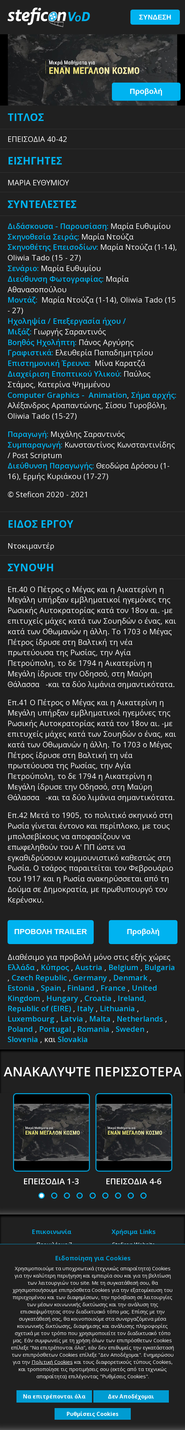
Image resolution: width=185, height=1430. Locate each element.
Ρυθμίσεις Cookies (92, 1414)
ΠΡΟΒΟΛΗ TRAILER (50, 931)
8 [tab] (130, 1196)
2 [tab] (54, 1196)
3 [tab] (67, 1196)
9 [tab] (143, 1196)
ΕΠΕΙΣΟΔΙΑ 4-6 (134, 1181)
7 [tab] (118, 1196)
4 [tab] (79, 1196)
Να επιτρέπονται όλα (54, 1396)
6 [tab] (105, 1196)
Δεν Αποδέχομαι (131, 1396)
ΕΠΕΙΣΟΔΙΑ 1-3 (51, 1181)
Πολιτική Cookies (52, 1361)
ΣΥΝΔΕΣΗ (155, 17)
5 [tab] (92, 1196)
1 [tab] (41, 1196)
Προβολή (146, 91)
